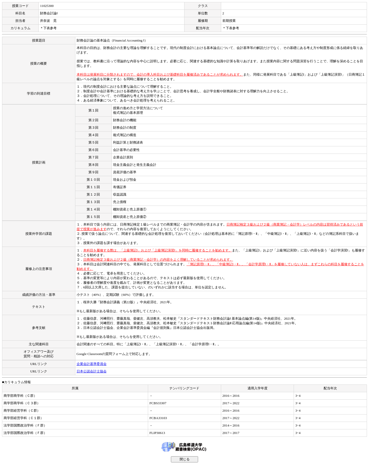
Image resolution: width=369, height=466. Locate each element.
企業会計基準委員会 (92, 364)
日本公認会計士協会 (92, 371)
